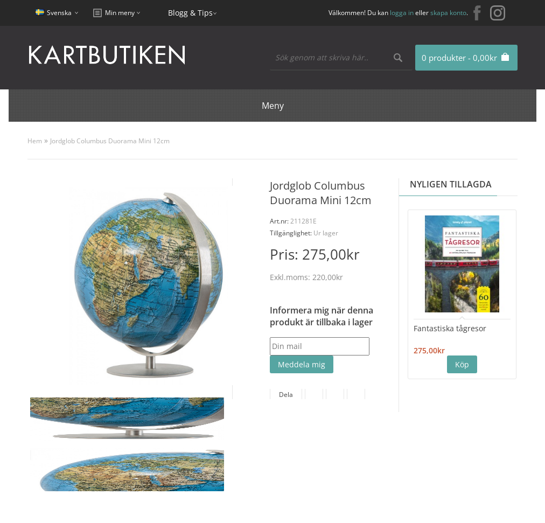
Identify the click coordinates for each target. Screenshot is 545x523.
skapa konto (448, 12)
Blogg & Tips (190, 13)
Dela (286, 394)
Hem (34, 140)
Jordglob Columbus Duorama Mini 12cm (110, 140)
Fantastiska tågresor (450, 328)
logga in (402, 12)
